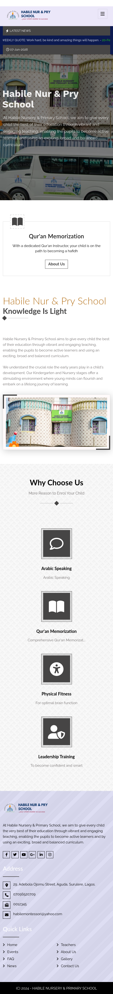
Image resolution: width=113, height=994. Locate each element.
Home (10, 945)
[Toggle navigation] (102, 14)
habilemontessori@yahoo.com (37, 914)
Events (10, 952)
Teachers (66, 945)
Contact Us (68, 966)
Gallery (65, 959)
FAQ (8, 959)
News (10, 966)
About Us (56, 264)
